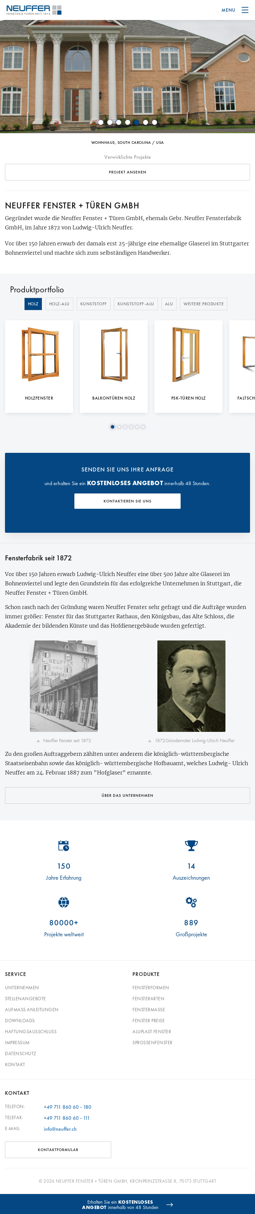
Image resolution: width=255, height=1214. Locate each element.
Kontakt (15, 1064)
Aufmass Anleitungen (32, 1010)
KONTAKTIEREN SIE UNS (127, 501)
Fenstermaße (148, 1010)
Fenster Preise (148, 1021)
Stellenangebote (25, 999)
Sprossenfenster (152, 1043)
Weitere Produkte (204, 304)
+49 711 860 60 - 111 (67, 1117)
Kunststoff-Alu (136, 304)
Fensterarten (148, 999)
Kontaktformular (58, 1149)
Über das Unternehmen (127, 795)
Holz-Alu (59, 304)
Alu (169, 304)
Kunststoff (93, 304)
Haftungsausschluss (30, 1032)
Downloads (20, 1021)
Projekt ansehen (127, 172)
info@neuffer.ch (60, 1128)
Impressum (17, 1043)
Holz (33, 304)
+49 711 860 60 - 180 (67, 1106)
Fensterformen (150, 988)
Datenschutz (21, 1054)
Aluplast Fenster (151, 1032)
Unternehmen (22, 988)
